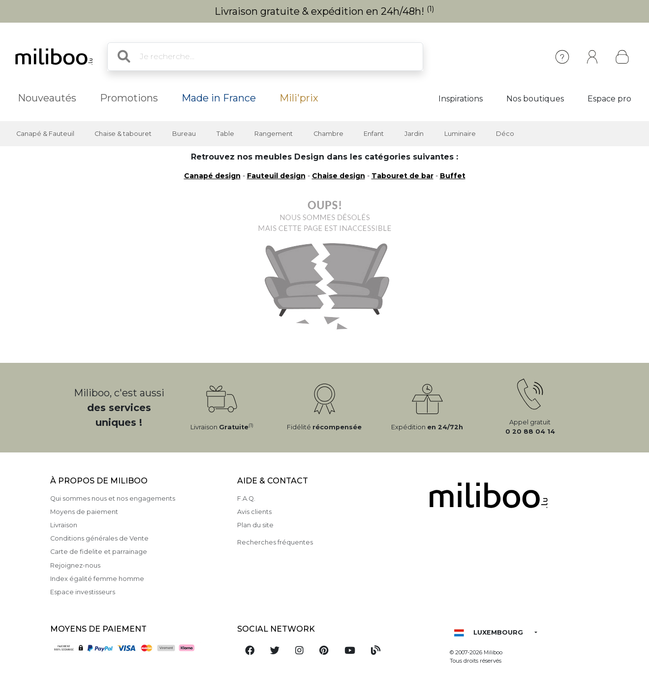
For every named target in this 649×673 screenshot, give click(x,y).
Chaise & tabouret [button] (123, 133)
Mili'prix (298, 98)
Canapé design (212, 175)
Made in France (219, 98)
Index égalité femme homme (97, 578)
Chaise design (338, 175)
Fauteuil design (276, 175)
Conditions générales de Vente (99, 538)
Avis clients (254, 511)
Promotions (129, 98)
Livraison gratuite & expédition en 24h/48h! (324, 11)
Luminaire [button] (460, 133)
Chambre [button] (328, 133)
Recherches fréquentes (275, 542)
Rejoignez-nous (75, 565)
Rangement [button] (273, 133)
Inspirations (460, 98)
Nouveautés (47, 98)
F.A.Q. (246, 498)
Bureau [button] (184, 133)
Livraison (63, 525)
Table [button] (225, 133)
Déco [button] (505, 133)
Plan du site (255, 525)
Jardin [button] (414, 133)
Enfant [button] (374, 133)
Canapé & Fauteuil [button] (45, 133)
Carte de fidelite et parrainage (98, 551)
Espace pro (609, 98)
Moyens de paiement (84, 511)
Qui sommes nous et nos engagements (112, 498)
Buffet (452, 175)
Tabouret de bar (402, 175)
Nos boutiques (535, 98)
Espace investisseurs (82, 592)
